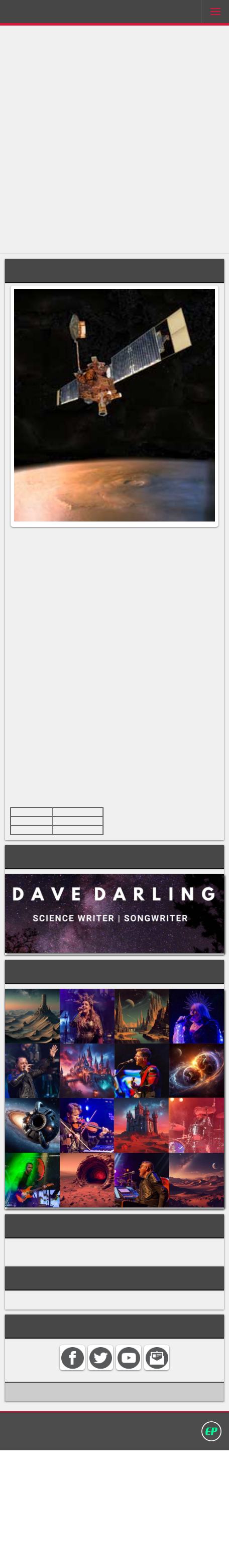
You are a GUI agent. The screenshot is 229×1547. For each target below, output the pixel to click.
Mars (63, 570)
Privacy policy (161, 1520)
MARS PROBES (37, 1331)
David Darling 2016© (114, 1531)
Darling (35, 14)
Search (118, 1520)
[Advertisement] (114, 140)
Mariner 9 (84, 750)
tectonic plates (76, 779)
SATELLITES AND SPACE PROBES (70, 1342)
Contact (85, 1520)
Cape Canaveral (81, 906)
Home (54, 1520)
